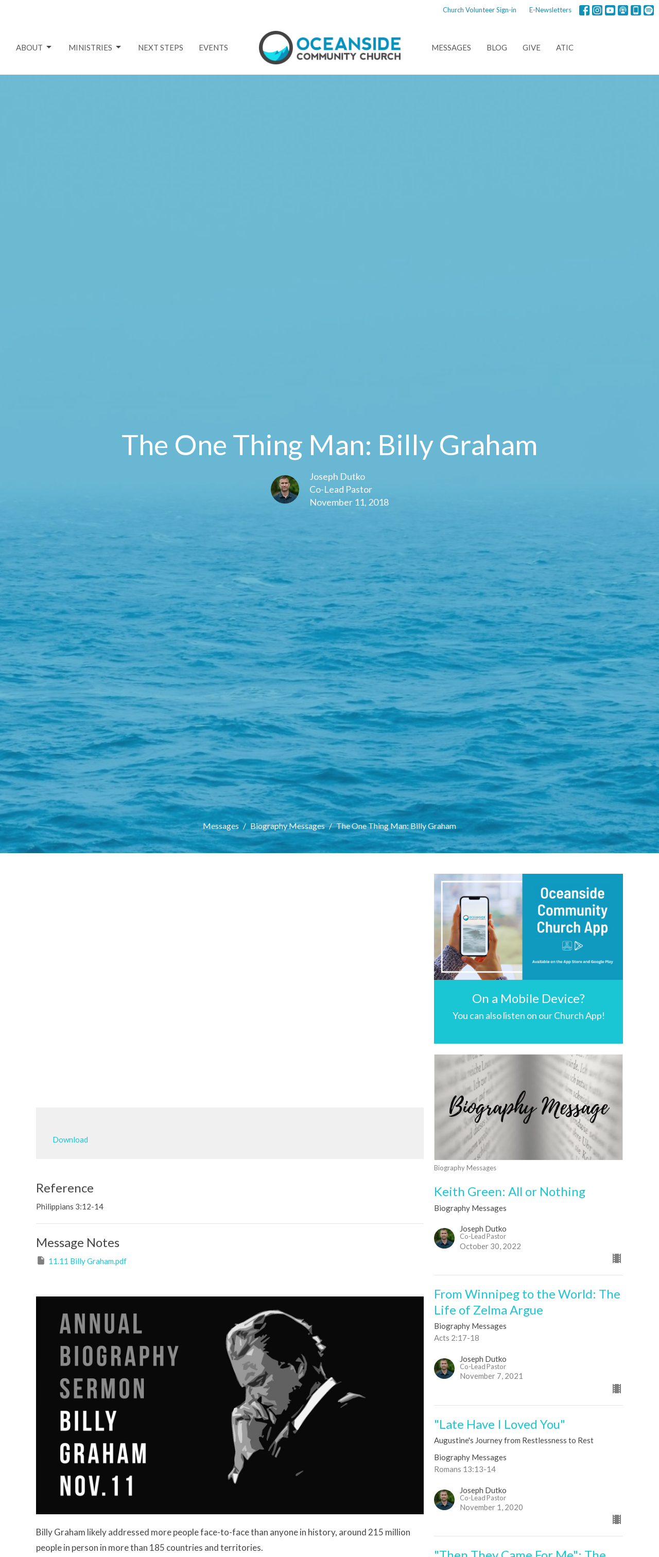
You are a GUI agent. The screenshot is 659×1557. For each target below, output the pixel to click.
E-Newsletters (550, 10)
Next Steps (160, 47)
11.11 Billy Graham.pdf (81, 1260)
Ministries (95, 47)
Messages (451, 47)
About (34, 47)
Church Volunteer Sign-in (479, 10)
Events (213, 47)
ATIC (565, 47)
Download (70, 1139)
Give (532, 47)
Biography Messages (287, 826)
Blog (497, 47)
